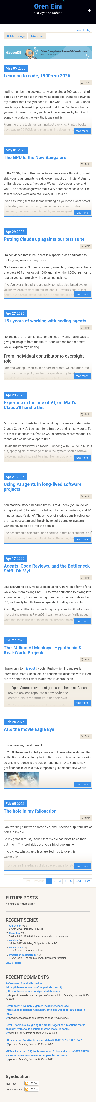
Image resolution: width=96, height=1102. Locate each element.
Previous (39, 881)
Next (78, 881)
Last (87, 881)
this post (29, 668)
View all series (13, 962)
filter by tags (16, 36)
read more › (82, 130)
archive (37, 36)
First (27, 881)
